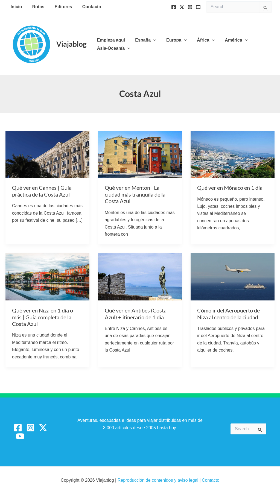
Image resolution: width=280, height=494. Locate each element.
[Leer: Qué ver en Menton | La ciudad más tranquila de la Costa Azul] (140, 153)
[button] (151, 40)
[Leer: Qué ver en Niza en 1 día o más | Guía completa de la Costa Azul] (47, 276)
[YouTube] (198, 7)
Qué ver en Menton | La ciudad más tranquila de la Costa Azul (135, 194)
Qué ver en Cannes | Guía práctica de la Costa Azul (42, 191)
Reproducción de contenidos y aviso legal (159, 480)
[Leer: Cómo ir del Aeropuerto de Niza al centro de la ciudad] (233, 276)
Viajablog (71, 44)
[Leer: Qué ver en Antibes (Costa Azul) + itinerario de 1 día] (140, 276)
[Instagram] (190, 7)
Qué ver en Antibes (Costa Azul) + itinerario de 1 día (136, 313)
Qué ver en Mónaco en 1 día (229, 187)
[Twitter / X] (43, 427)
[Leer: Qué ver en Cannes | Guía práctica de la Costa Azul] (47, 153)
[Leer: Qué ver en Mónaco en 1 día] (233, 153)
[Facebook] (173, 7)
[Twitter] (181, 7)
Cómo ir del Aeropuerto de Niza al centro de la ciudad (228, 313)
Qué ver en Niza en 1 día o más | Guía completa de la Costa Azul (42, 317)
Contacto (210, 480)
